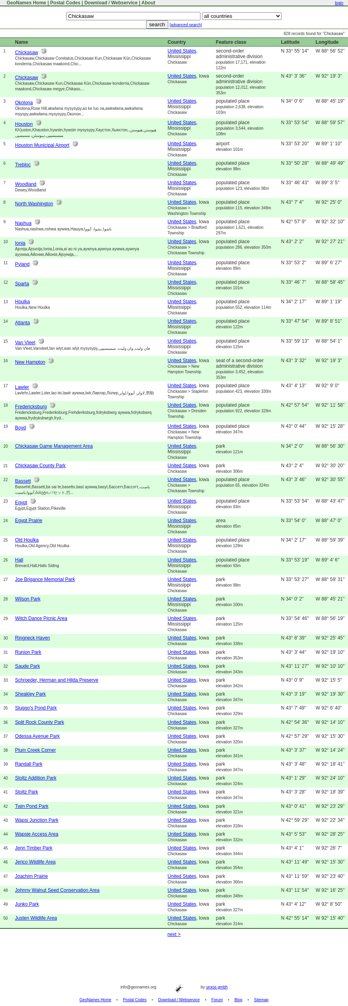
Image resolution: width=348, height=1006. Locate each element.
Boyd (20, 428)
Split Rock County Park (39, 722)
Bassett (23, 481)
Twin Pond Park (32, 806)
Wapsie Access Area (36, 834)
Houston (24, 124)
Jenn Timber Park (33, 848)
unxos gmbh (216, 987)
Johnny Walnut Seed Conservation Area (57, 890)
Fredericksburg (31, 406)
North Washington (34, 204)
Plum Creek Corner (35, 750)
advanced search (186, 25)
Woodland (26, 184)
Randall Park (29, 764)
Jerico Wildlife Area (35, 862)
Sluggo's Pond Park (36, 708)
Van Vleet (25, 342)
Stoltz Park (26, 792)
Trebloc (23, 165)
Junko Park (27, 904)
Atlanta (22, 323)
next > (174, 934)
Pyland (22, 264)
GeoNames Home (25, 3)
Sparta (22, 284)
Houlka (22, 301)
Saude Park (27, 666)
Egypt (21, 502)
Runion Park (28, 652)
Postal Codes (65, 3)
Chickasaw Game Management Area (54, 446)
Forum (217, 1000)
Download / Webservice (111, 3)
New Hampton (30, 362)
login (339, 3)
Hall (19, 560)
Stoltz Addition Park (35, 778)
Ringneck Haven (32, 638)
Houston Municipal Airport (42, 145)
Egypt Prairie (29, 520)
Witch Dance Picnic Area (41, 618)
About (149, 3)
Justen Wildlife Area (36, 918)
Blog (238, 1000)
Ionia (20, 243)
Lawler (22, 387)
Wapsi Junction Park (36, 820)
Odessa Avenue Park (37, 736)
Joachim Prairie (31, 876)
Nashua (23, 223)
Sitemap (261, 1000)
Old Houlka (27, 540)
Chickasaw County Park (40, 465)
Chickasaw (26, 52)
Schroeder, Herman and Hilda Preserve (56, 680)
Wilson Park (28, 599)
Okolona (24, 102)
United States (181, 51)
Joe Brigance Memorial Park (45, 579)
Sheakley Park (30, 694)
